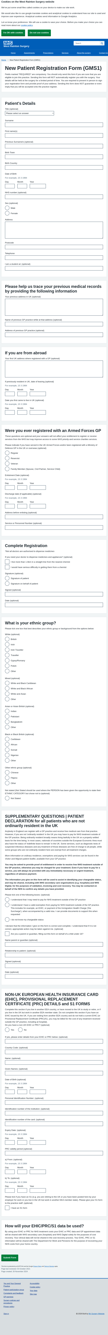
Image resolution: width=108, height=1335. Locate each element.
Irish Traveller (17, 650)
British (14, 639)
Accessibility (34, 1283)
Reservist (15, 458)
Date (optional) (12, 601)
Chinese (14, 772)
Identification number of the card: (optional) (25, 1119)
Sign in (6, 1314)
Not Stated (16, 798)
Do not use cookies (39, 33)
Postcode (9, 243)
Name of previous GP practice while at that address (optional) (33, 320)
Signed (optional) (13, 590)
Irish (13, 645)
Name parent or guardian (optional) (21, 940)
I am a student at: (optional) (17, 264)
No (25, 1030)
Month (20, 182)
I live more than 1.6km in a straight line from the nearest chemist (40, 562)
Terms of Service (49, 1266)
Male (13, 208)
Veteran (14, 464)
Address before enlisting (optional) (21, 513)
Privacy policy (9, 1306)
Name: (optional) (12, 1058)
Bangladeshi (16, 722)
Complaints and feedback (13, 1293)
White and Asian (18, 694)
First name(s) (11, 131)
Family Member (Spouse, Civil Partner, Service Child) (35, 469)
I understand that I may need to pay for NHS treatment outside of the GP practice (48, 900)
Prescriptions (48, 53)
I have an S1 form (19, 1208)
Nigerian (15, 755)
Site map (33, 1294)
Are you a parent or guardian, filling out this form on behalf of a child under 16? (47, 934)
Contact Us (103, 53)
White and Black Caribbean (23, 683)
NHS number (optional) (15, 192)
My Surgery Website (96, 1314)
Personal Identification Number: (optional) (24, 1098)
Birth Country (11, 163)
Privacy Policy (37, 1266)
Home (13, 53)
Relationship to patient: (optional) (20, 951)
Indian (13, 711)
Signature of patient (20, 578)
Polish (13, 666)
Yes (12, 1030)
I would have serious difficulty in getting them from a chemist (38, 567)
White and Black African (22, 688)
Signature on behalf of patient (24, 584)
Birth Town (10, 152)
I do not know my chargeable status (27, 920)
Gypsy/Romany (18, 661)
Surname (9, 120)
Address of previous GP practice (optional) (24, 330)
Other (13, 671)
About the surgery (84, 53)
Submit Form (9, 1258)
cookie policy (27, 25)
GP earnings (8, 1297)
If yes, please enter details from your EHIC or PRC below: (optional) (36, 1037)
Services (65, 53)
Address (9, 220)
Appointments (29, 53)
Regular (14, 453)
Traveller (15, 655)
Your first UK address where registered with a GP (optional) (32, 358)
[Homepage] (37, 44)
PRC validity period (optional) (18, 1149)
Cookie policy (35, 1287)
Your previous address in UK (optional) (23, 297)
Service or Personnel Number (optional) (23, 523)
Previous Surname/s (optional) (19, 142)
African (14, 744)
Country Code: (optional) (16, 1048)
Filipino (14, 778)
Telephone (10, 253)
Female (14, 213)
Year (32, 182)
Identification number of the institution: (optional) (27, 1109)
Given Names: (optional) (16, 1069)
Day (7, 182)
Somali (14, 750)
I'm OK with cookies (13, 33)
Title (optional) (11, 109)
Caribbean (15, 739)
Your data (33, 1290)
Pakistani (15, 716)
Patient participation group (14, 1290)
